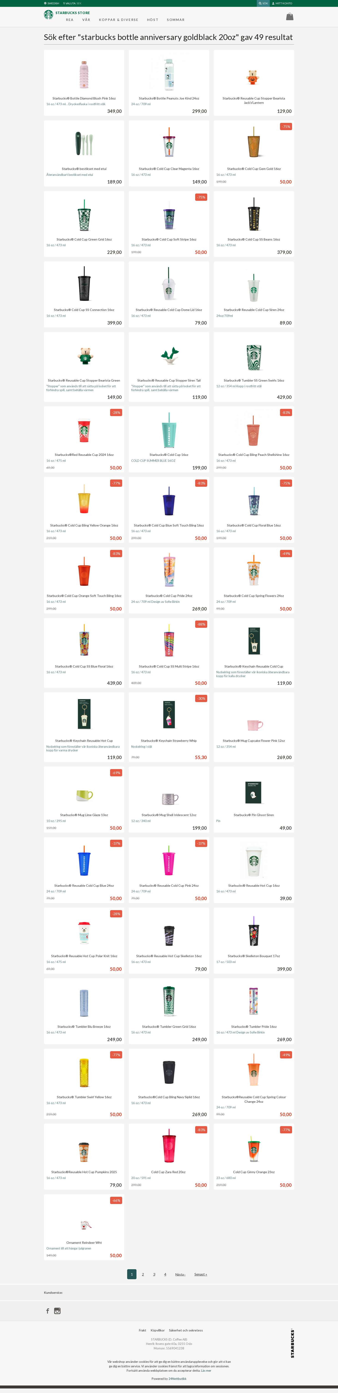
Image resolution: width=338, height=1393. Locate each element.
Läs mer (206, 1375)
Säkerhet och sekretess (186, 1335)
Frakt (142, 1335)
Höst (153, 21)
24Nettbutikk (178, 1383)
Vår (86, 21)
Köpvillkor (158, 1335)
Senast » (201, 1278)
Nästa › (180, 1278)
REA (70, 21)
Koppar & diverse (119, 21)
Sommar (176, 21)
